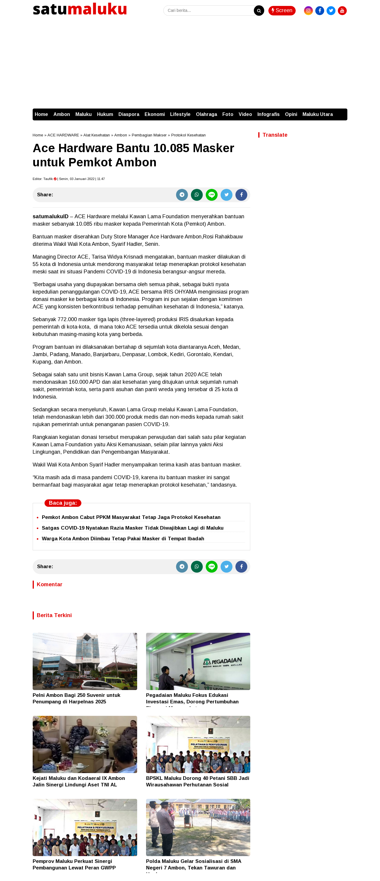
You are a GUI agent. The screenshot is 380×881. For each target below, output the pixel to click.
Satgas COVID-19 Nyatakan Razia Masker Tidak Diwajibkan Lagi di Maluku (133, 528)
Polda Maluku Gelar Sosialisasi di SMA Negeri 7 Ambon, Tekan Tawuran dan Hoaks (193, 867)
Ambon (61, 114)
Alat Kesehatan (96, 135)
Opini (291, 114)
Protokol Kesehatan (188, 135)
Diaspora (128, 114)
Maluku (83, 114)
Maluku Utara (318, 114)
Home (41, 114)
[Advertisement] (190, 64)
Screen (282, 10)
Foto (227, 114)
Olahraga (206, 114)
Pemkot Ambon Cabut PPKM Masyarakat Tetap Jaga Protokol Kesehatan (131, 517)
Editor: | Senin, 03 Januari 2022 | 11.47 (69, 179)
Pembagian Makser (149, 135)
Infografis (268, 114)
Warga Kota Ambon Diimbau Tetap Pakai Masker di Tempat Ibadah (123, 538)
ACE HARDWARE (63, 135)
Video (245, 114)
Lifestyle (180, 114)
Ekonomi (155, 114)
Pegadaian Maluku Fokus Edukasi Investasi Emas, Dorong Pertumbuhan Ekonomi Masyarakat (192, 701)
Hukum (105, 114)
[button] (341, 111)
